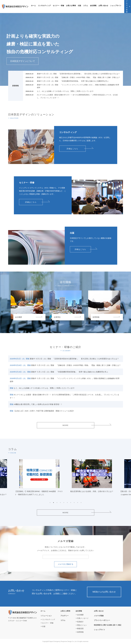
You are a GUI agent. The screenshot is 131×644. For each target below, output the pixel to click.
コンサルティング (44, 5)
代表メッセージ (82, 618)
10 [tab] (81, 502)
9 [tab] (77, 502)
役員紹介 (80, 622)
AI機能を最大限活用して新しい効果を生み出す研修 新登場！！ (36, 404)
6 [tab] (67, 502)
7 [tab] (71, 502)
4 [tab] (60, 502)
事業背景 (80, 628)
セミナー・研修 (58, 5)
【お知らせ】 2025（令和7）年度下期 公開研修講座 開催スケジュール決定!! (42, 411)
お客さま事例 (71, 5)
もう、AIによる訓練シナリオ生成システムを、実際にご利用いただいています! (65, 91)
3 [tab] (57, 502)
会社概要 (80, 615)
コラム (85, 5)
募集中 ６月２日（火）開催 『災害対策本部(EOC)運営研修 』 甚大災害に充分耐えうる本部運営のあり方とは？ (78, 74)
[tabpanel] (92, 477)
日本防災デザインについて (22, 61)
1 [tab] (50, 502)
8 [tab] (74, 502)
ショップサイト (115, 5)
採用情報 (80, 632)
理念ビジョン (82, 625)
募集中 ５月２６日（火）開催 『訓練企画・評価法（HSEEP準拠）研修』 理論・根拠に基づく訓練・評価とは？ (78, 77)
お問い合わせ (103, 5)
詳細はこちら (72, 149)
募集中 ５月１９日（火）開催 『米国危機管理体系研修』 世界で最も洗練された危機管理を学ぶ (73, 81)
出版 (79, 5)
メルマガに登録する (65, 564)
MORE (65, 425)
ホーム (33, 5)
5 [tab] (64, 502)
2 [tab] (53, 502)
